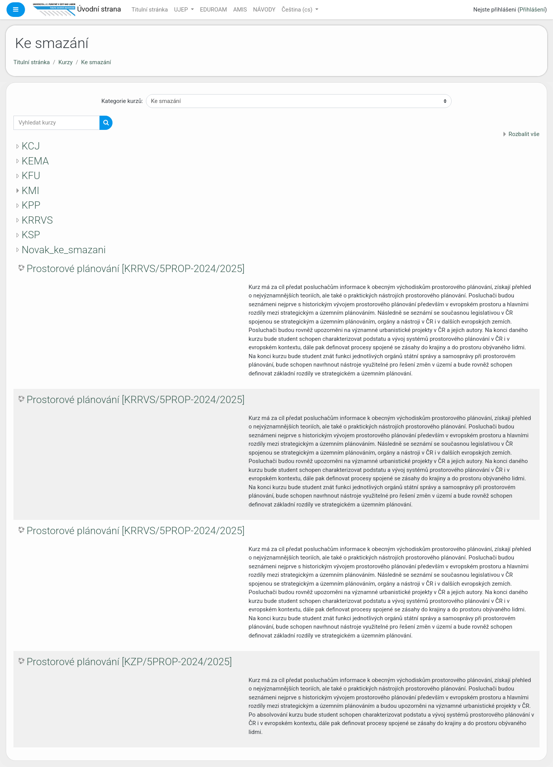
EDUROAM (213, 9)
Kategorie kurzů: (122, 101)
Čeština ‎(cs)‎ (297, 9)
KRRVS (37, 220)
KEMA (35, 161)
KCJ (31, 146)
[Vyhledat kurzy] (56, 123)
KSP (31, 235)
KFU (31, 175)
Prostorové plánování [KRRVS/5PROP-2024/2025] (135, 268)
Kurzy (65, 62)
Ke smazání (96, 62)
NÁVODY (264, 9)
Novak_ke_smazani (64, 250)
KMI (30, 190)
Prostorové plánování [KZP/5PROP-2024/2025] (129, 661)
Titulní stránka (149, 9)
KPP (31, 205)
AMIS (240, 9)
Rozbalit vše (524, 134)
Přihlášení (532, 9)
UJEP (181, 9)
